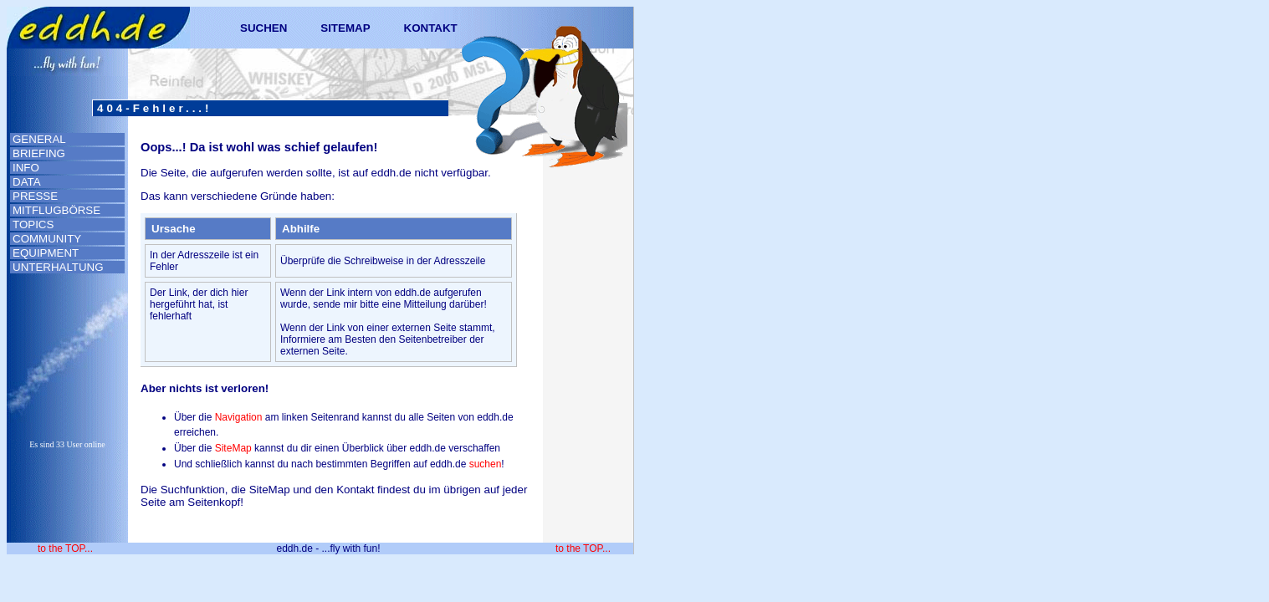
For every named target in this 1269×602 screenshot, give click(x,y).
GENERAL (39, 139)
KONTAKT (431, 28)
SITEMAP (345, 28)
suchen (485, 464)
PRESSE (35, 196)
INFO (26, 167)
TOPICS (33, 224)
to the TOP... (65, 548)
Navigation (239, 417)
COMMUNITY (47, 238)
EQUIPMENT (46, 253)
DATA (27, 182)
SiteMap (233, 448)
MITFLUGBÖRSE (56, 210)
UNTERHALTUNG (58, 267)
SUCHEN (263, 28)
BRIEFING (39, 153)
